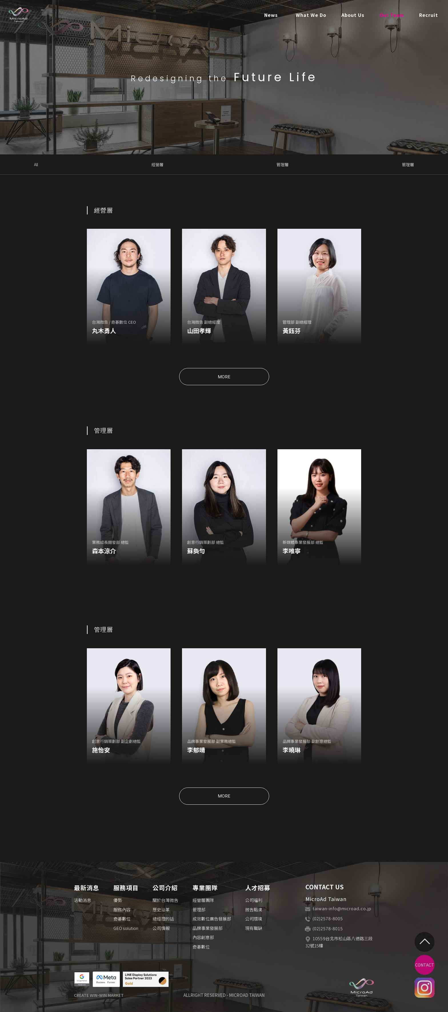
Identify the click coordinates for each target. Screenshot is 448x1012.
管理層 (283, 164)
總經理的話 (163, 919)
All (36, 164)
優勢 (117, 900)
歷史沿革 (161, 909)
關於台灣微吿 (165, 900)
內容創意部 (203, 937)
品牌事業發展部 (208, 928)
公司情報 (161, 928)
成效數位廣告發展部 (212, 919)
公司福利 (253, 900)
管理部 (199, 909)
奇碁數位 (122, 919)
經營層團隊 (203, 900)
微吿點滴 (253, 909)
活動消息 (82, 900)
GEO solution (125, 928)
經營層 (157, 164)
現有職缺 (253, 928)
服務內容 (122, 909)
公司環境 (253, 919)
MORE (224, 376)
